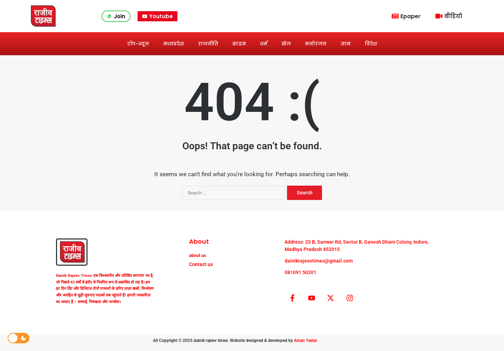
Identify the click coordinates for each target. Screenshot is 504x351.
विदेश (371, 43)
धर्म (263, 43)
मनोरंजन (316, 43)
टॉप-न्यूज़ (138, 43)
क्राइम (239, 43)
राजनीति (208, 43)
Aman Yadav (305, 344)
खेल (286, 43)
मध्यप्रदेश (173, 43)
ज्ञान (346, 43)
